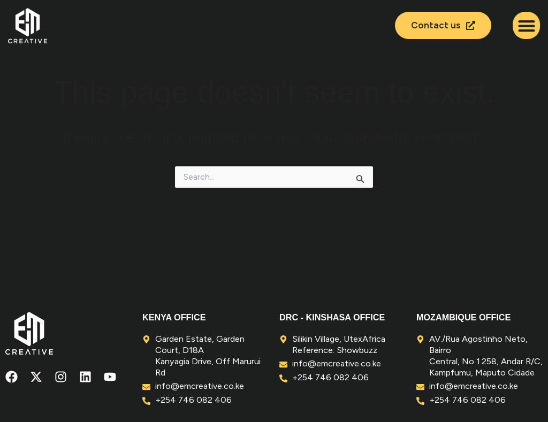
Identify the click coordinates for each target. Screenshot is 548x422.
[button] (526, 25)
